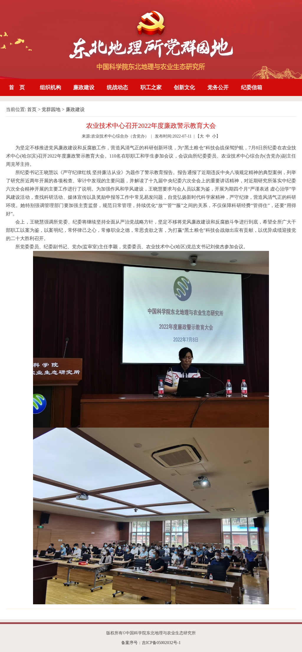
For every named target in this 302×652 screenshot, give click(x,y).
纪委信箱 (251, 87)
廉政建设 (83, 87)
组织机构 (50, 87)
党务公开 (218, 87)
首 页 (17, 87)
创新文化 (184, 87)
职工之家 (151, 87)
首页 (32, 109)
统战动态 (117, 87)
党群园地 (51, 109)
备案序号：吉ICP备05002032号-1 (150, 643)
